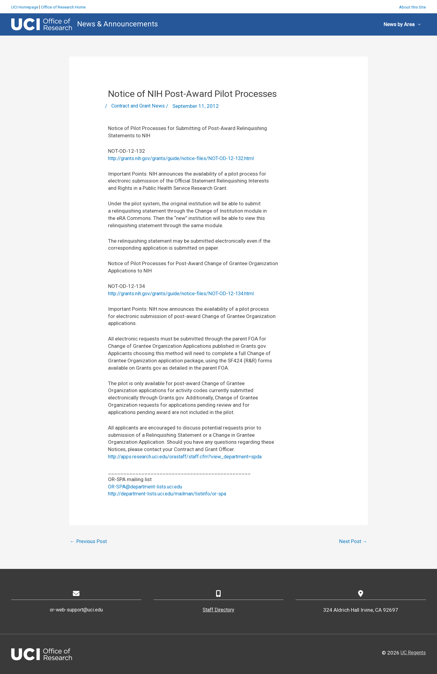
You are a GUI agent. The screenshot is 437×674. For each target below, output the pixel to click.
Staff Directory (218, 610)
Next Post (353, 541)
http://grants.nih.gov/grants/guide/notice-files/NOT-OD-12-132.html (186, 158)
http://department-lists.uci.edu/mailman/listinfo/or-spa (171, 493)
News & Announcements (117, 23)
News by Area (399, 24)
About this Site (412, 6)
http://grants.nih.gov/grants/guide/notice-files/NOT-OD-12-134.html (186, 293)
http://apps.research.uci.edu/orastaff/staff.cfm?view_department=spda (191, 456)
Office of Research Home (66, 6)
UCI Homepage (25, 6)
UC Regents (412, 652)
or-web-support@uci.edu (76, 610)
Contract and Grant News (140, 106)
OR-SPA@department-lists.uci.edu (147, 486)
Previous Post (89, 541)
